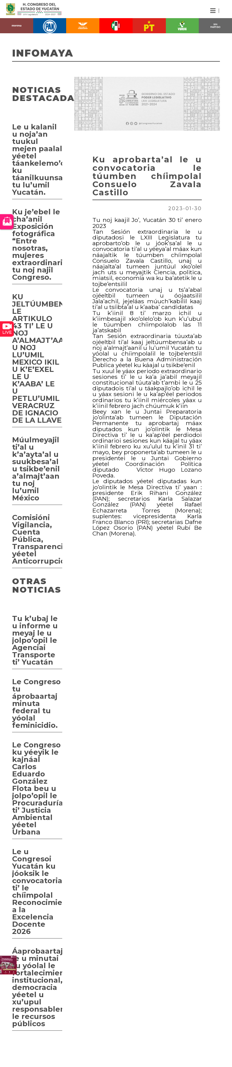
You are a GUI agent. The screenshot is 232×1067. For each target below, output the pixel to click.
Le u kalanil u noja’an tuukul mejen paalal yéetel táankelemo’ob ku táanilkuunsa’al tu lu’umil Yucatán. (37, 159)
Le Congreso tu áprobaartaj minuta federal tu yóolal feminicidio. (36, 703)
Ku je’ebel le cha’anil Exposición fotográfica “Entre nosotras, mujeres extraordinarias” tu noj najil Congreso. (37, 244)
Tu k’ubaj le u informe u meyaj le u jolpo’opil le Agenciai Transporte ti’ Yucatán (35, 640)
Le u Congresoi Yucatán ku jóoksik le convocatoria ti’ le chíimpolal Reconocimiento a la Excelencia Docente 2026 (37, 891)
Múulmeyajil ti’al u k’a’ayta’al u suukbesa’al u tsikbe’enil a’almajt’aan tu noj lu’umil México (36, 468)
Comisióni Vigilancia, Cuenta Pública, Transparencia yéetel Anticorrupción (37, 539)
